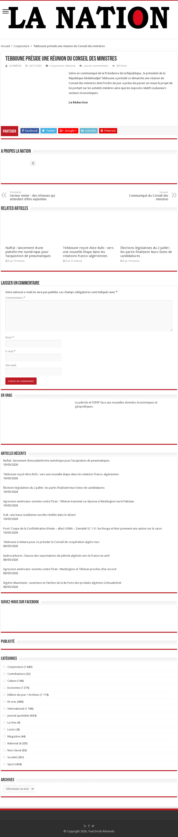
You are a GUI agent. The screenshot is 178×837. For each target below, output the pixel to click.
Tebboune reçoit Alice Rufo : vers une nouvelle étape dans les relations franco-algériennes (88, 252)
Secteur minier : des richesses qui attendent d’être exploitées (33, 196)
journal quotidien (18, 715)
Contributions (16, 674)
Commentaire (15, 297)
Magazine (13, 736)
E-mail (10, 351)
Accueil (5, 46)
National (70, 65)
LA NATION (15, 65)
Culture (12, 680)
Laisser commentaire (96, 65)
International (15, 708)
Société (12, 757)
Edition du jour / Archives (23, 694)
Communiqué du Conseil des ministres (145, 196)
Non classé (14, 750)
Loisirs (11, 729)
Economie (13, 687)
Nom (9, 337)
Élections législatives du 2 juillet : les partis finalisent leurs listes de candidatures (146, 252)
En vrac (11, 701)
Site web (10, 365)
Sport (11, 764)
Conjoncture (21, 46)
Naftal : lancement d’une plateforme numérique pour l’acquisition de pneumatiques (28, 252)
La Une (11, 722)
